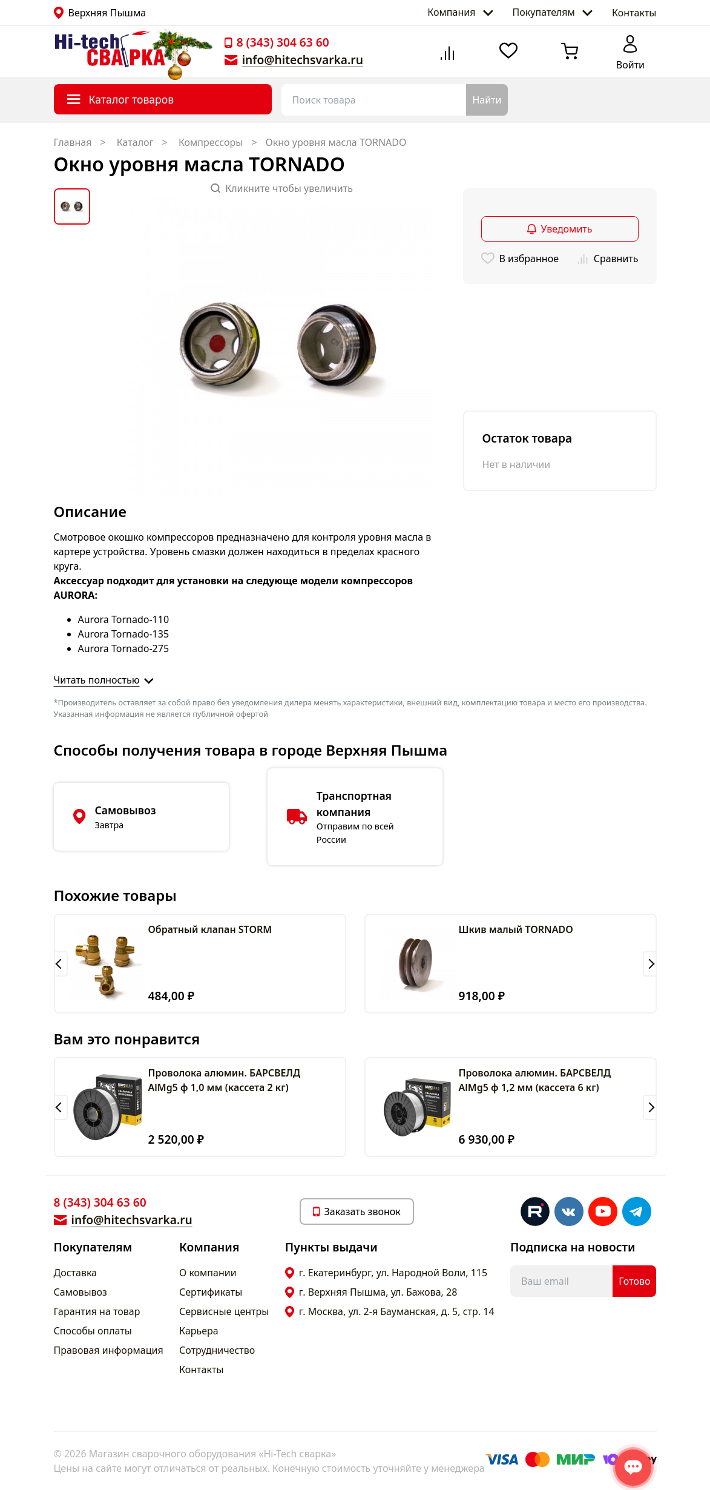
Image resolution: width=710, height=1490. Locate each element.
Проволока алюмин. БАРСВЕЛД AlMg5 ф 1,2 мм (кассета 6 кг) (535, 1080)
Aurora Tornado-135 (123, 634)
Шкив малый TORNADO (516, 929)
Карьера (199, 1330)
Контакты (634, 12)
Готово (634, 1281)
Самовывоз (80, 1292)
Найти (486, 100)
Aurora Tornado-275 (123, 648)
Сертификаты (210, 1292)
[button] (61, 964)
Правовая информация (108, 1350)
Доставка (75, 1272)
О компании (208, 1272)
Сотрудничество (217, 1350)
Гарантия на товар (97, 1311)
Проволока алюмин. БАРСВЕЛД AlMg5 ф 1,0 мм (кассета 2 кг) (224, 1080)
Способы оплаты (93, 1330)
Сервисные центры (224, 1311)
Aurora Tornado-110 (123, 619)
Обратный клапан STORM (210, 929)
